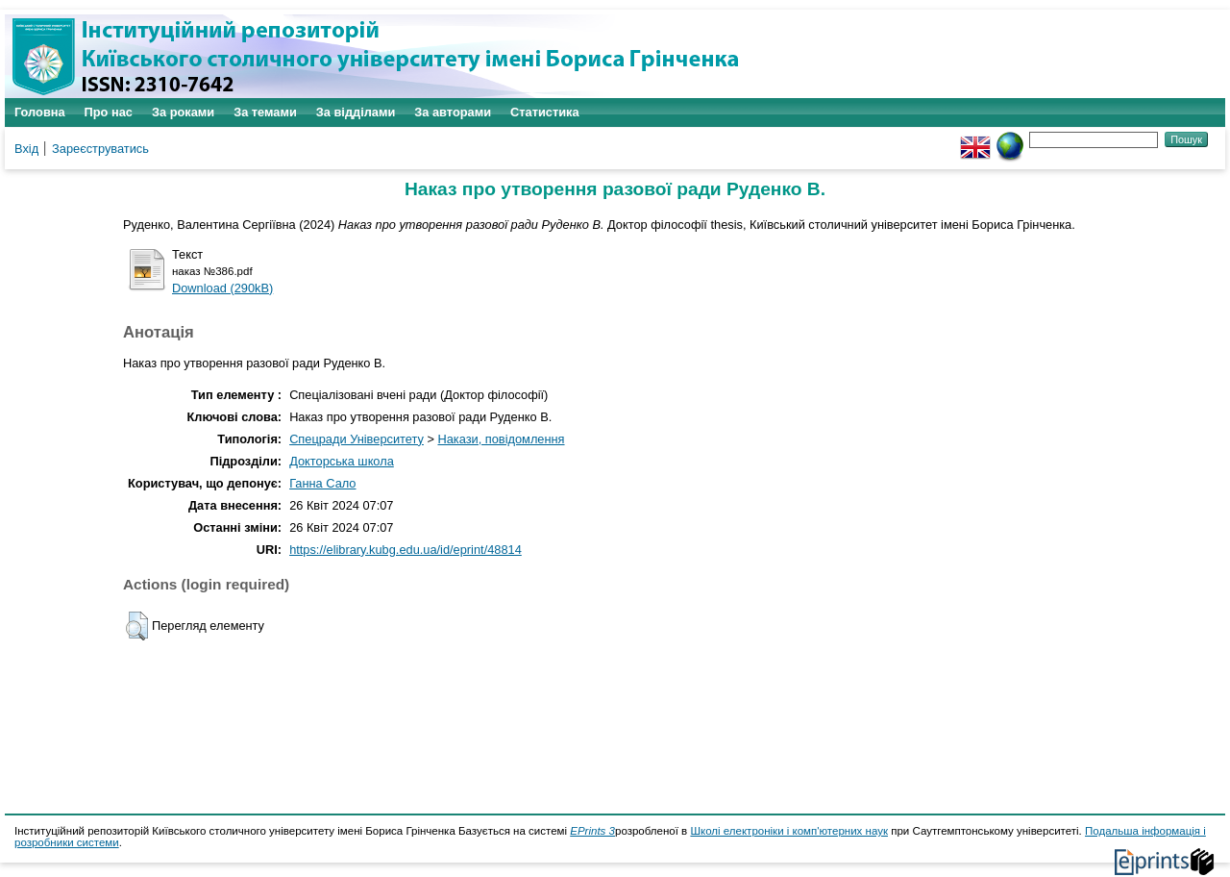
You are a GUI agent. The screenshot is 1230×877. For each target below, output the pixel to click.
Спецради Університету (356, 439)
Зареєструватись (100, 148)
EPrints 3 (592, 831)
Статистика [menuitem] (544, 112)
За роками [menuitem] (183, 112)
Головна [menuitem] (39, 112)
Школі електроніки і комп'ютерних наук (789, 831)
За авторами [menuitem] (452, 112)
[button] (137, 626)
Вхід (26, 148)
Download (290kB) (222, 288)
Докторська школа (341, 461)
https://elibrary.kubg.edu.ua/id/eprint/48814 (405, 549)
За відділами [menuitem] (356, 112)
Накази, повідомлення (500, 439)
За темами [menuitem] (265, 112)
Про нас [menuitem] (109, 112)
